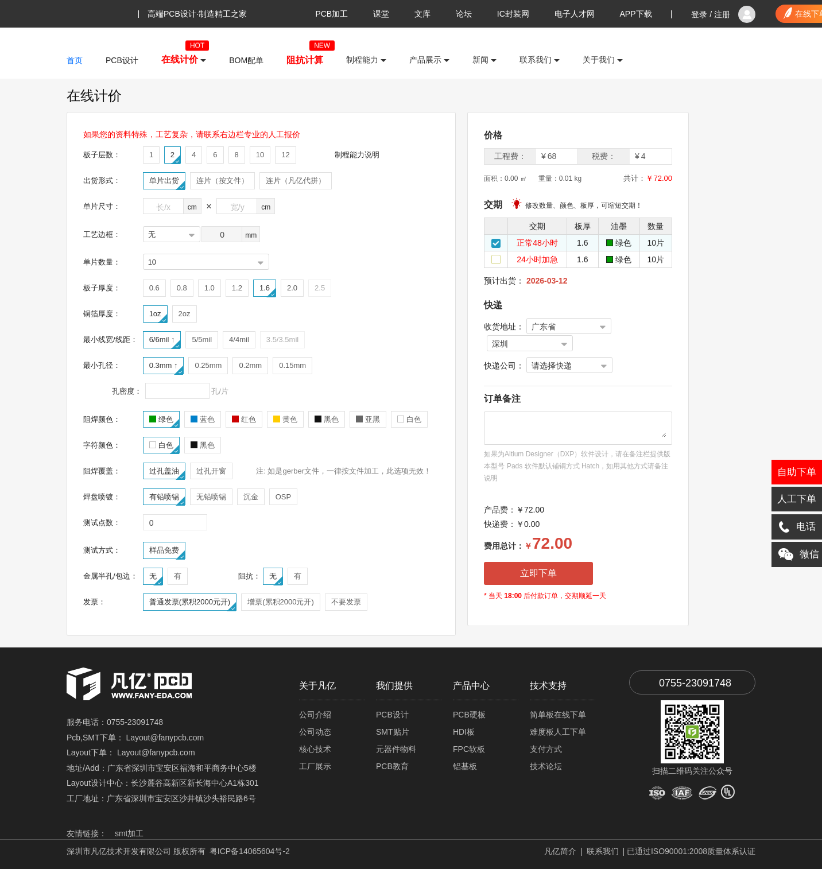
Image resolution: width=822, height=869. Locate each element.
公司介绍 (315, 714)
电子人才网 (575, 13)
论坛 (464, 13)
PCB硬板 (469, 714)
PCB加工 (331, 13)
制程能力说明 (357, 154)
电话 (797, 527)
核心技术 (315, 749)
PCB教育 (392, 766)
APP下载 (636, 13)
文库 (422, 13)
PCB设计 (392, 714)
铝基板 (465, 766)
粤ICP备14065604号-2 (250, 851)
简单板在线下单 (558, 714)
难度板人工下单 (558, 731)
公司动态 (315, 731)
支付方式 (546, 749)
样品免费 (167, 552)
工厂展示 (315, 766)
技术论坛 (546, 766)
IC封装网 (513, 13)
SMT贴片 (392, 731)
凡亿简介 (560, 851)
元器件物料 (396, 749)
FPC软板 (469, 749)
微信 (795, 554)
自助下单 (796, 472)
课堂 (381, 13)
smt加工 (129, 833)
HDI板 (464, 731)
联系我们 (603, 851)
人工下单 (796, 499)
